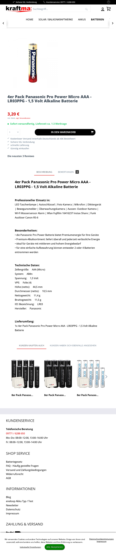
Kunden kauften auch (31, 345)
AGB (8, 478)
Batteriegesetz (14, 461)
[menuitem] (107, 2)
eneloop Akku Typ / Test (19, 501)
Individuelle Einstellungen (30, 547)
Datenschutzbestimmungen (101, 539)
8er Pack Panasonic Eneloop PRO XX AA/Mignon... (58, 395)
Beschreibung (44, 171)
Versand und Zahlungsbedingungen (26, 470)
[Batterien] (97, 19)
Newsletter (12, 505)
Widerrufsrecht (14, 474)
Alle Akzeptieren (54, 547)
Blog (8, 497)
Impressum (12, 513)
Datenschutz (13, 509)
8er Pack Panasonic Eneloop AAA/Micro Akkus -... (91, 395)
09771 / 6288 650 (15, 433)
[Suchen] (86, 8)
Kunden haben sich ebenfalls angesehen (73, 345)
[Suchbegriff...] (61, 9)
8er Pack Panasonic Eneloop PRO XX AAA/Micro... (25, 395)
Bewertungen (68, 172)
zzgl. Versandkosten (23, 118)
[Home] (29, 19)
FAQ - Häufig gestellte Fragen (22, 465)
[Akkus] (82, 19)
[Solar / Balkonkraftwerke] (55, 19)
